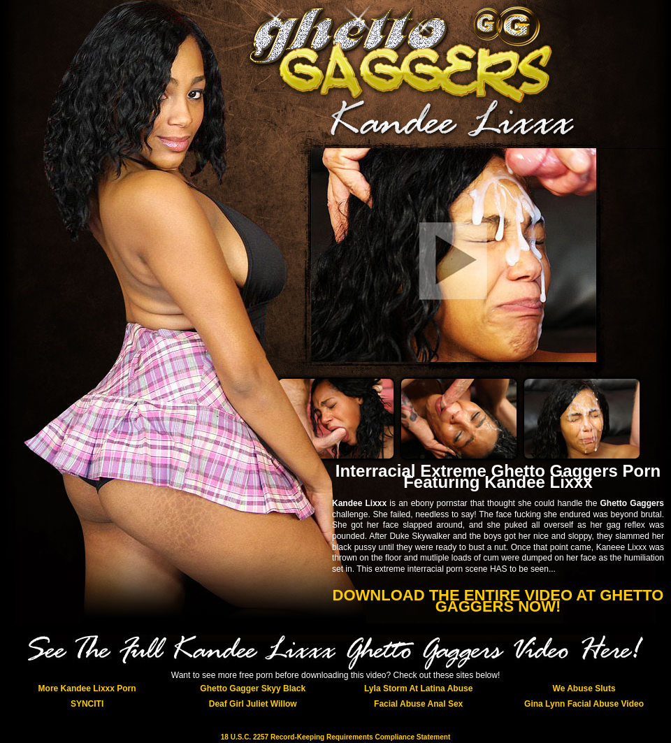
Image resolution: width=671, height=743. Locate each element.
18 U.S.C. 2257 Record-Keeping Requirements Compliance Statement (335, 737)
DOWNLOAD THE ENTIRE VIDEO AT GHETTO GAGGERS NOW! (498, 600)
